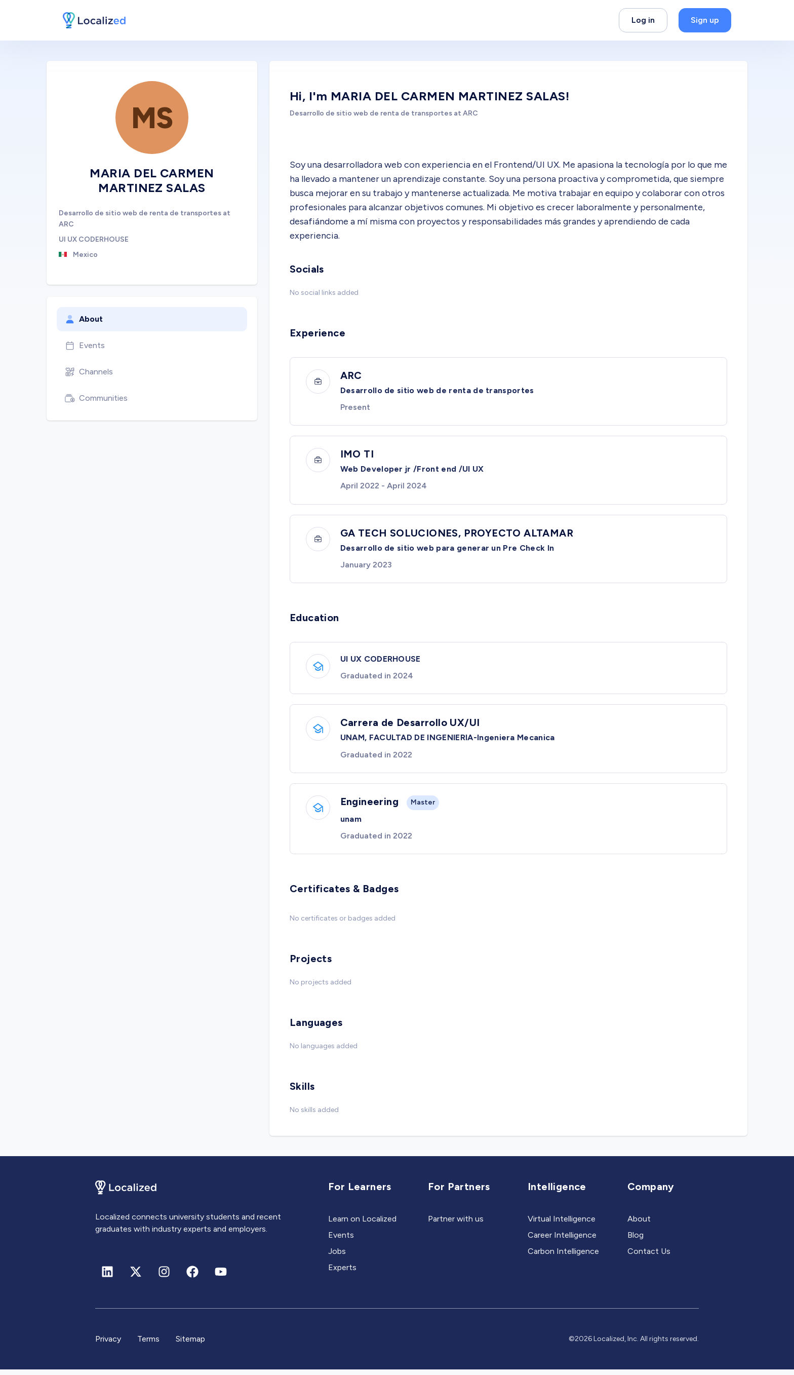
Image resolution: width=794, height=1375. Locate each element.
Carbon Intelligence (563, 1257)
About (84, 319)
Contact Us (648, 1257)
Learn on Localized (362, 1224)
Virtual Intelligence (562, 1224)
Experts (342, 1273)
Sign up (705, 20)
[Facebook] (192, 1277)
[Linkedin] (107, 1277)
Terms (148, 1344)
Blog (635, 1240)
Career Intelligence (562, 1240)
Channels (89, 372)
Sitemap (190, 1344)
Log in (643, 20)
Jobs (337, 1257)
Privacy (108, 1344)
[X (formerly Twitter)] (136, 1277)
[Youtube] (221, 1277)
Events (85, 345)
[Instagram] (164, 1277)
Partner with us (456, 1224)
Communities (96, 398)
